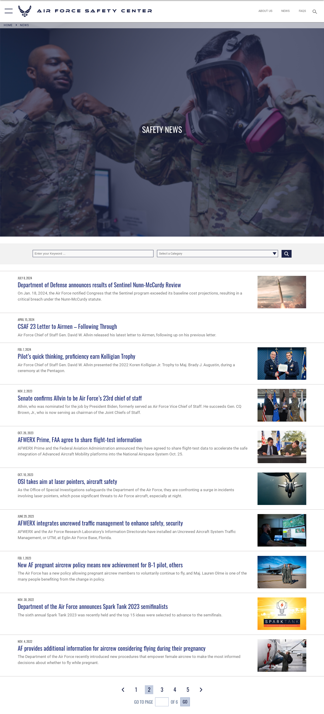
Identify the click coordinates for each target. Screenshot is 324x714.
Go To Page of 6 (156, 702)
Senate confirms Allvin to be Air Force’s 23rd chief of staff (80, 398)
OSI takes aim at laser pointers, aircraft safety (67, 481)
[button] (7, 11)
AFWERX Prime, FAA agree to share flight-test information (80, 439)
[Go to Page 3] (162, 689)
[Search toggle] (315, 11)
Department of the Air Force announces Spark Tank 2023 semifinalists (93, 606)
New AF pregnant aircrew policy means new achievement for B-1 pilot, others (100, 564)
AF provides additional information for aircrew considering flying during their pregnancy (112, 648)
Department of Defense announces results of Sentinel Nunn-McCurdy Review (99, 284)
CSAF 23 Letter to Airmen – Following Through (67, 326)
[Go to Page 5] (188, 689)
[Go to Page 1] (136, 689)
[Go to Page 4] (175, 689)
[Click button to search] (287, 253)
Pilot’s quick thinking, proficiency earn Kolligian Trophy (76, 356)
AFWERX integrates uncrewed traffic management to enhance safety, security (100, 523)
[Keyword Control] (93, 253)
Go (185, 701)
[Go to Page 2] (149, 689)
